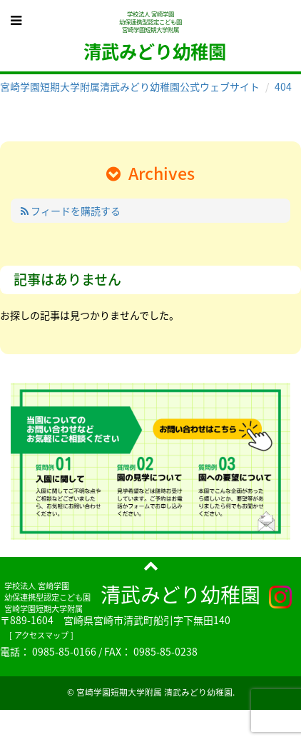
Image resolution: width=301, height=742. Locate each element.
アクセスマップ (41, 635)
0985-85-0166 (64, 651)
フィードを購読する (71, 211)
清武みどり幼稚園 (180, 594)
